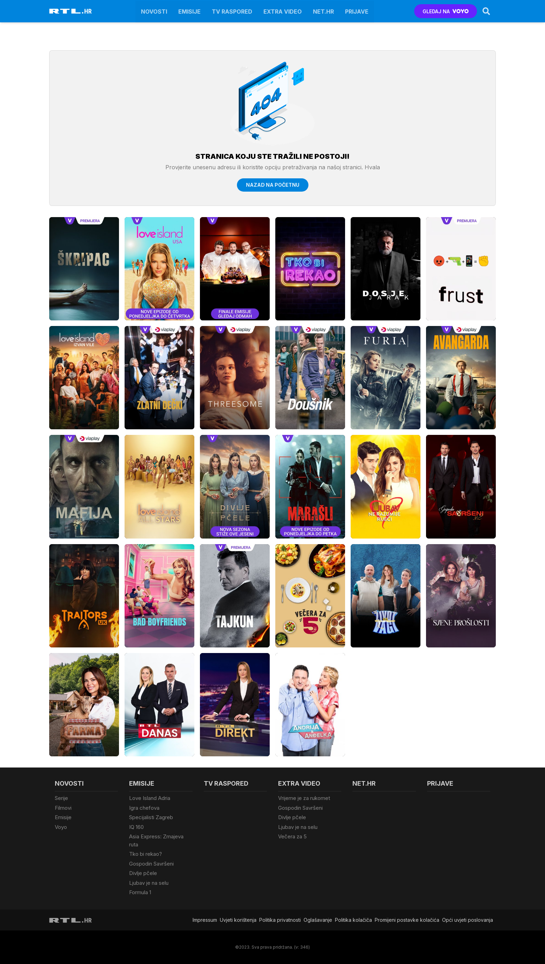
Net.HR (323, 11)
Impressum (205, 920)
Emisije (189, 11)
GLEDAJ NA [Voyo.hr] (446, 11)
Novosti (154, 11)
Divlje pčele (143, 873)
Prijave (356, 11)
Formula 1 (140, 892)
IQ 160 (136, 827)
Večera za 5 (292, 836)
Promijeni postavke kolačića (407, 920)
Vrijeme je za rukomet (304, 798)
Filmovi (63, 807)
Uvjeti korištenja (238, 920)
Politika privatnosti (280, 920)
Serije (61, 798)
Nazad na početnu (272, 185)
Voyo (61, 827)
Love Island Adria (149, 798)
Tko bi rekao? (145, 854)
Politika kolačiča (353, 920)
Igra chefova (144, 807)
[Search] (486, 11)
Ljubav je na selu (149, 883)
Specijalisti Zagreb (151, 817)
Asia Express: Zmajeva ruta (156, 840)
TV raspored (232, 11)
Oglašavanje (318, 920)
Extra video (282, 11)
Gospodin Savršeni (151, 863)
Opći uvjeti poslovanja (467, 920)
